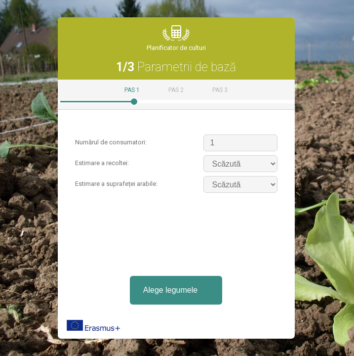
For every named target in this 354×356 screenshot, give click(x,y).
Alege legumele (170, 290)
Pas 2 (176, 90)
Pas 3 (220, 90)
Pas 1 (132, 90)
